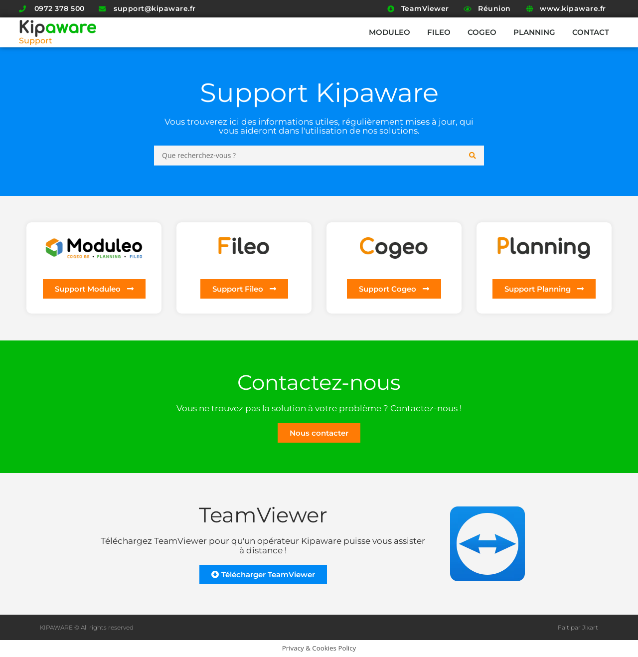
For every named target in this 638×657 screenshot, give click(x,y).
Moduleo (389, 32)
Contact (590, 32)
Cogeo (482, 32)
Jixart (590, 627)
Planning (534, 32)
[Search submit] (473, 155)
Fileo (439, 32)
